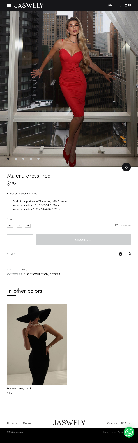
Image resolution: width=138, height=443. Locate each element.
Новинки (12, 423)
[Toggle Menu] (9, 6)
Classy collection (36, 274)
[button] (10, 225)
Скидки (27, 423)
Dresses (55, 274)
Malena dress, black (19, 388)
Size (9, 219)
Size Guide (126, 225)
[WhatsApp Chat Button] (129, 432)
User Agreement (120, 432)
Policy (106, 432)
